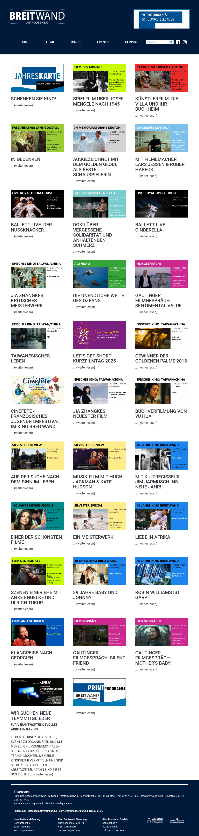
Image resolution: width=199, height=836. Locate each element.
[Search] (157, 42)
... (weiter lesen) (22, 105)
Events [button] (107, 42)
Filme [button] (54, 42)
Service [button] (135, 42)
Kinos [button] (80, 42)
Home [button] (29, 42)
